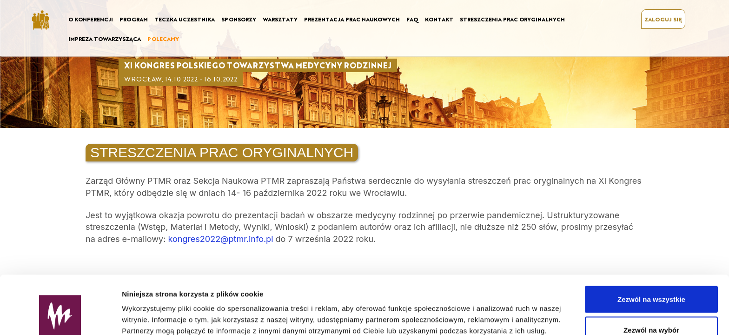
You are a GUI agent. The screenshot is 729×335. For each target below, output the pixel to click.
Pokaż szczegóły (496, 311)
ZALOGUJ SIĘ (663, 19)
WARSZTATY (280, 19)
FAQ (412, 19)
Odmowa (651, 310)
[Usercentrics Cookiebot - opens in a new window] (60, 317)
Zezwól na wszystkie (651, 249)
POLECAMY (163, 38)
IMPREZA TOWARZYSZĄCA (104, 38)
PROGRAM (133, 19)
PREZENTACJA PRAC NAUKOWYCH (352, 19)
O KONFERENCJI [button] (90, 19)
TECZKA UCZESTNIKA (184, 19)
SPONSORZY (238, 19)
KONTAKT (439, 19)
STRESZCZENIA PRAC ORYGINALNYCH (512, 19)
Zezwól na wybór (651, 280)
